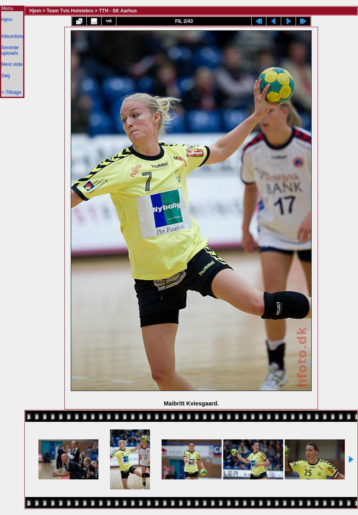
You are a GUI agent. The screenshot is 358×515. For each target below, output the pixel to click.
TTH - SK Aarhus (118, 11)
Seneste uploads (10, 50)
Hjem (6, 19)
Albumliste (12, 36)
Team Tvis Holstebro (69, 11)
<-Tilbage (11, 92)
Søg (5, 75)
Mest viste (12, 64)
